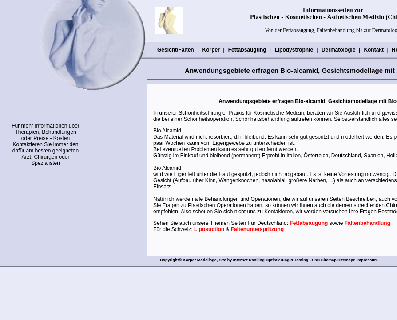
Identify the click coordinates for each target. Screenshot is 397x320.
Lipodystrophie (293, 50)
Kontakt (373, 50)
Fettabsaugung (247, 50)
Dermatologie (338, 50)
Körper (210, 50)
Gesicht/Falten (175, 50)
